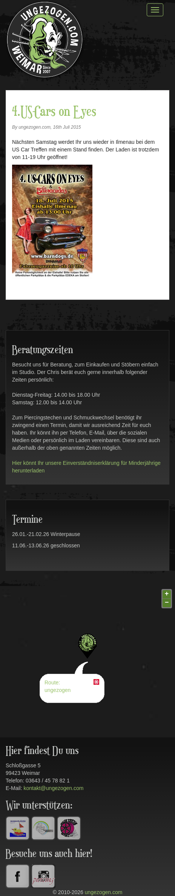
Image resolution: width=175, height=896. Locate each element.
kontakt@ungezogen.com (53, 788)
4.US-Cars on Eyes (54, 112)
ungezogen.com (104, 892)
